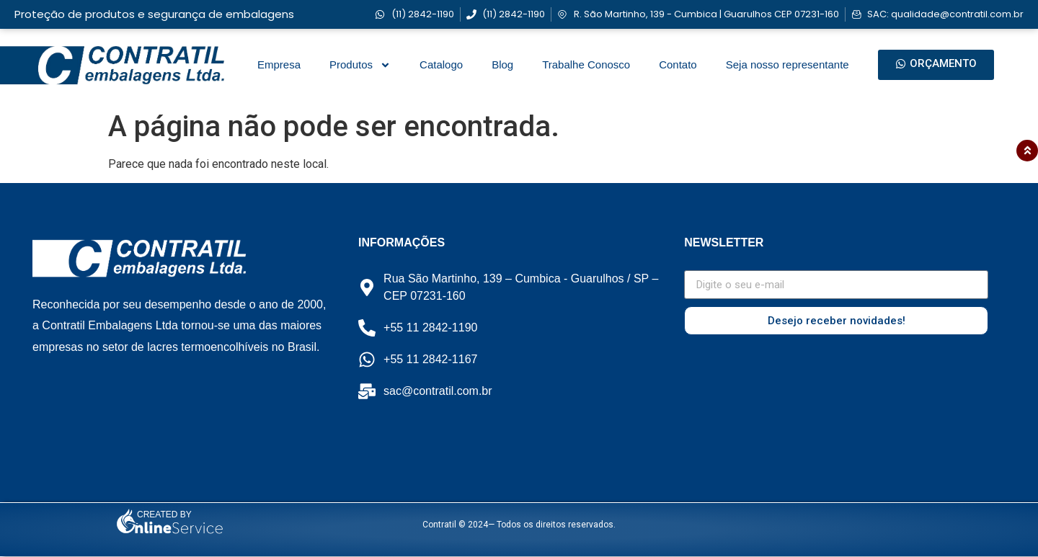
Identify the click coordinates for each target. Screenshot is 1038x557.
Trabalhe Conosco (586, 64)
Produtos (360, 65)
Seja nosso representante (787, 64)
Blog (502, 64)
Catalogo (441, 64)
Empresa (279, 64)
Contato (678, 64)
